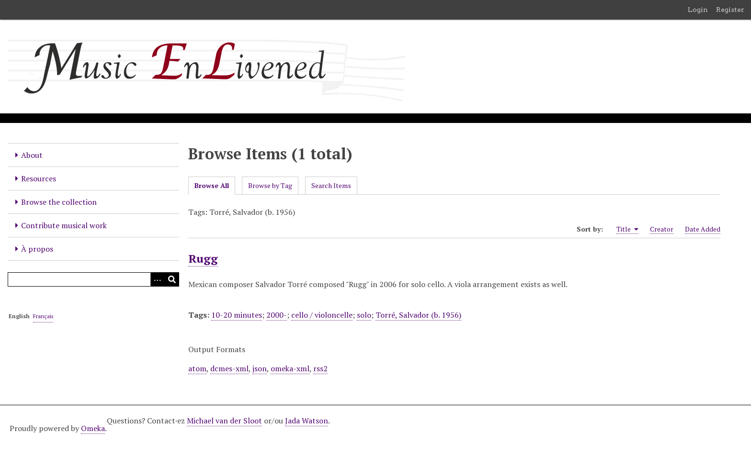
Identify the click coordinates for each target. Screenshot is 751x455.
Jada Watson (306, 420)
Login (698, 9)
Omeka (93, 428)
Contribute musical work (64, 225)
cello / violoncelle (322, 315)
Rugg (203, 258)
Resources (38, 178)
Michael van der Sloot (224, 420)
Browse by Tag (270, 185)
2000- (276, 315)
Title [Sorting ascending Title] (627, 229)
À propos (37, 249)
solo (364, 315)
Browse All (211, 185)
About (32, 155)
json (259, 368)
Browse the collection (59, 202)
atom (197, 368)
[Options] (157, 279)
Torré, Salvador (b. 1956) (418, 315)
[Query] (93, 279)
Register (730, 9)
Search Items (331, 185)
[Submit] (172, 279)
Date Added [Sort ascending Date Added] (702, 228)
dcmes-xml (229, 368)
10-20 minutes (236, 315)
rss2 (320, 368)
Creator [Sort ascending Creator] (661, 228)
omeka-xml (290, 368)
